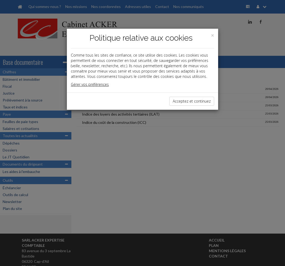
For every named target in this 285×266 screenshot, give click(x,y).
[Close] (212, 35)
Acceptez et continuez (192, 101)
